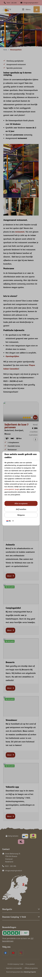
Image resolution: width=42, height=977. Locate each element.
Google (17, 489)
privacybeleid (9, 489)
